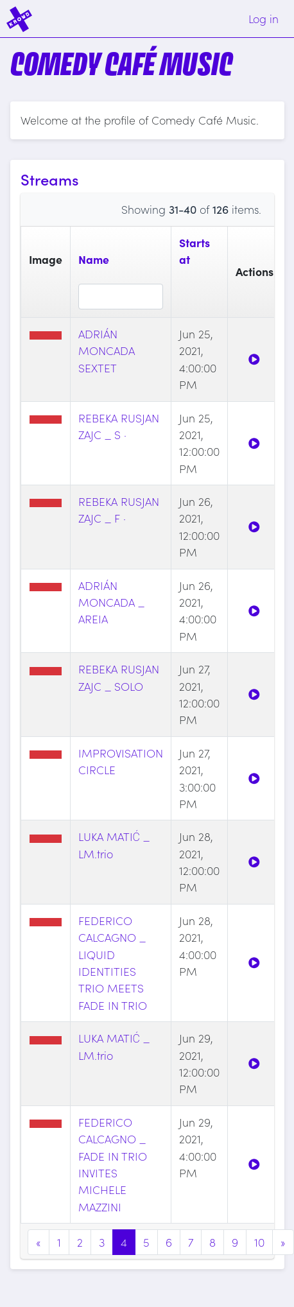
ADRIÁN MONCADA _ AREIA (111, 602)
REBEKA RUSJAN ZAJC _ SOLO (118, 677)
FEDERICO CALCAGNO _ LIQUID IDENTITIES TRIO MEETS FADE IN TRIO (112, 962)
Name (93, 259)
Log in (263, 18)
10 (259, 1242)
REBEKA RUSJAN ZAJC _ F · (118, 509)
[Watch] (254, 359)
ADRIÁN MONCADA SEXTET (106, 350)
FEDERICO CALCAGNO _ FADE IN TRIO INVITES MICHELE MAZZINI (112, 1164)
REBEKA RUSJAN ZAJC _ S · (118, 426)
